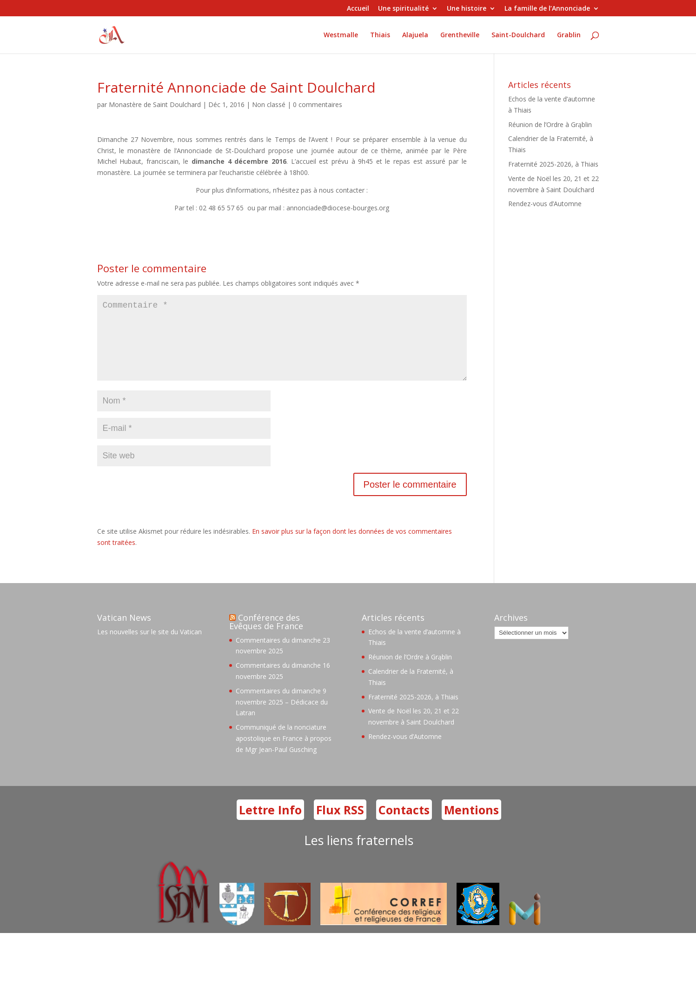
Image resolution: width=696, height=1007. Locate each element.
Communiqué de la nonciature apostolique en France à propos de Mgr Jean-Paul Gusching (283, 753)
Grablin (569, 35)
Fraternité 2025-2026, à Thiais (553, 164)
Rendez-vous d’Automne (545, 203)
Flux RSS (340, 824)
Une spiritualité (403, 9)
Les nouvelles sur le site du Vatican (149, 646)
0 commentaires (317, 104)
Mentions (471, 824)
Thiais (380, 35)
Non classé (268, 104)
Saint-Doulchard (518, 35)
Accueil (358, 9)
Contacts (404, 824)
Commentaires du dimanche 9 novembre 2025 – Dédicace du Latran (282, 716)
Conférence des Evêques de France (266, 636)
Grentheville (459, 35)
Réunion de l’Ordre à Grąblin (550, 124)
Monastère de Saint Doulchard (155, 104)
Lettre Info (270, 824)
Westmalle (341, 35)
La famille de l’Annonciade (547, 9)
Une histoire (466, 9)
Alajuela (415, 35)
